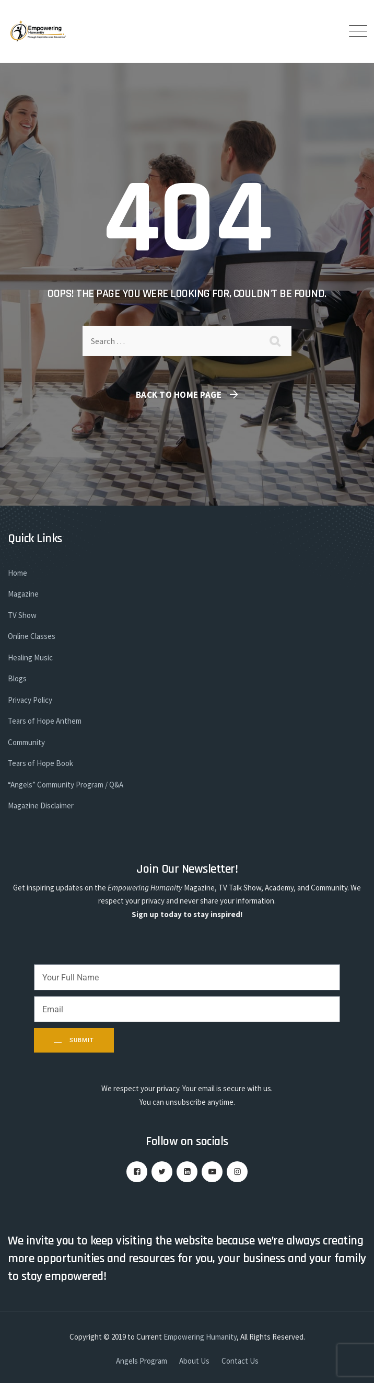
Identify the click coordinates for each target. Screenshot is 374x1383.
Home (17, 573)
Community (26, 742)
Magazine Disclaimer (41, 805)
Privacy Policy (30, 700)
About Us (194, 1361)
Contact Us (240, 1361)
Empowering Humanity (200, 1337)
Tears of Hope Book (40, 763)
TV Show (22, 615)
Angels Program (141, 1361)
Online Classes (31, 636)
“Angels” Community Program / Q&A (65, 785)
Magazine (23, 594)
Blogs (17, 678)
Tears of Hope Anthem (44, 721)
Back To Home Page (179, 395)
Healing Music (30, 657)
